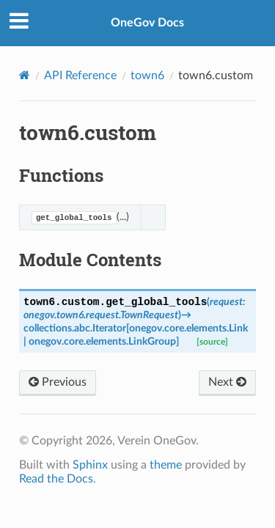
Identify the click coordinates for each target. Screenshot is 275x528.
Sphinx (90, 465)
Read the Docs (56, 479)
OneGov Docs (147, 23)
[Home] (24, 75)
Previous (58, 382)
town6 (147, 75)
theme (166, 465)
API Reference (80, 75)
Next (227, 382)
